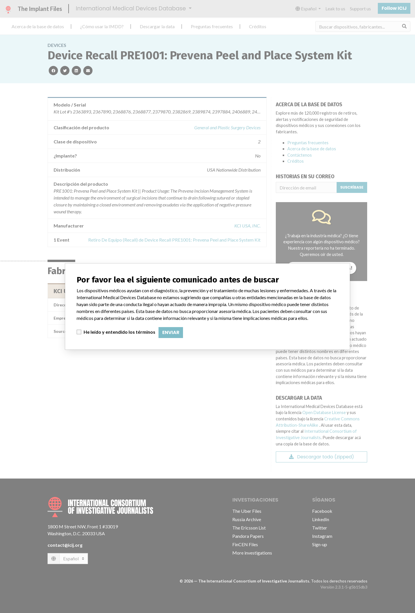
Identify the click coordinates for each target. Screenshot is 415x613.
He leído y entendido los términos (119, 332)
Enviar (170, 332)
